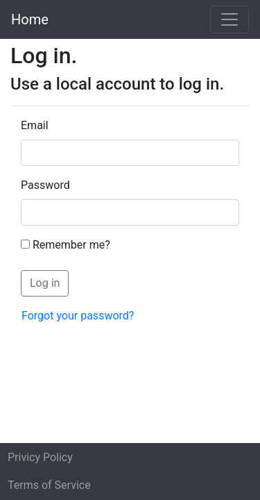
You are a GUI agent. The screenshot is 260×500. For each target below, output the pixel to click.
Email (35, 125)
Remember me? (71, 244)
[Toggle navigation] (229, 19)
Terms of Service (49, 485)
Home (30, 19)
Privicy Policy (40, 457)
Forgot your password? (77, 315)
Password (45, 185)
